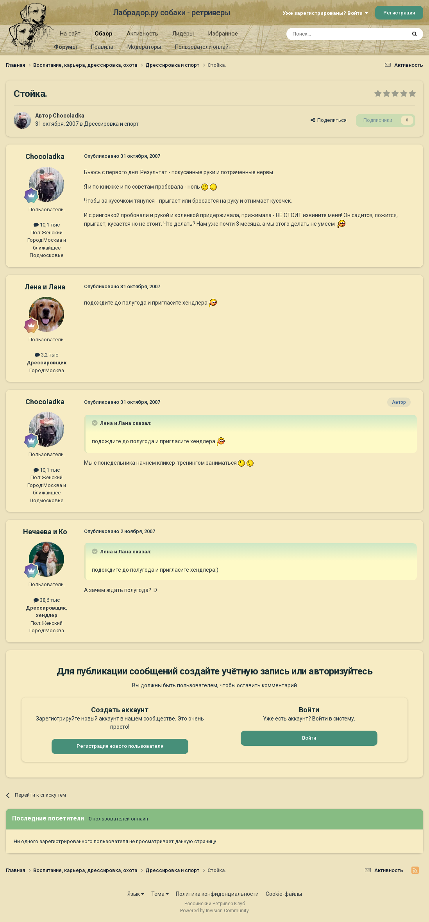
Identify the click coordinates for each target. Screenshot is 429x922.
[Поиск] (328, 34)
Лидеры (183, 33)
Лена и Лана (45, 287)
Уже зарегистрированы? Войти (325, 13)
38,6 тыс (47, 600)
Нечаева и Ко (45, 532)
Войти (309, 738)
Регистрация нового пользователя (120, 746)
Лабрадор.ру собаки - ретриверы (172, 12)
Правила (102, 47)
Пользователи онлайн (203, 47)
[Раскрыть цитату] (95, 423)
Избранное (223, 33)
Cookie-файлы (284, 894)
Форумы (65, 47)
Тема (160, 894)
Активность (142, 33)
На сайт (70, 33)
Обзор (104, 36)
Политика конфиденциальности (217, 894)
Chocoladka (68, 115)
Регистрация (399, 13)
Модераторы (144, 47)
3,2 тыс (46, 355)
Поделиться (329, 120)
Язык (135, 894)
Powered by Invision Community (214, 910)
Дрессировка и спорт (111, 124)
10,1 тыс (47, 225)
